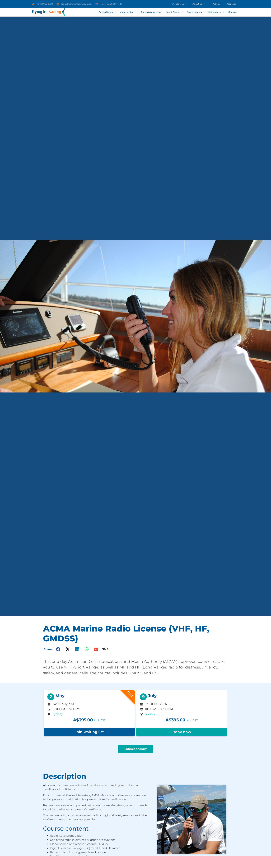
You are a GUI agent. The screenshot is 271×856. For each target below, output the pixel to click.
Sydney (58, 714)
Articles (216, 4)
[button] (58, 649)
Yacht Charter (175, 12)
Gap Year (232, 12)
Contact (231, 4)
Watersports (216, 12)
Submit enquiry (135, 749)
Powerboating (194, 12)
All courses (180, 4)
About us (199, 4)
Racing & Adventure (152, 12)
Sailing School (108, 12)
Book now (181, 732)
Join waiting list (89, 732)
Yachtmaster (128, 12)
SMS (105, 649)
